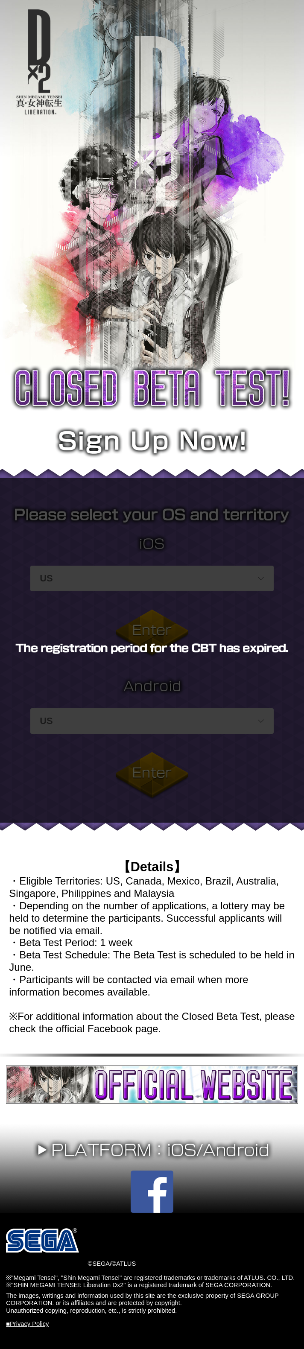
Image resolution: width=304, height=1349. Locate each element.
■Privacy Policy (27, 1323)
